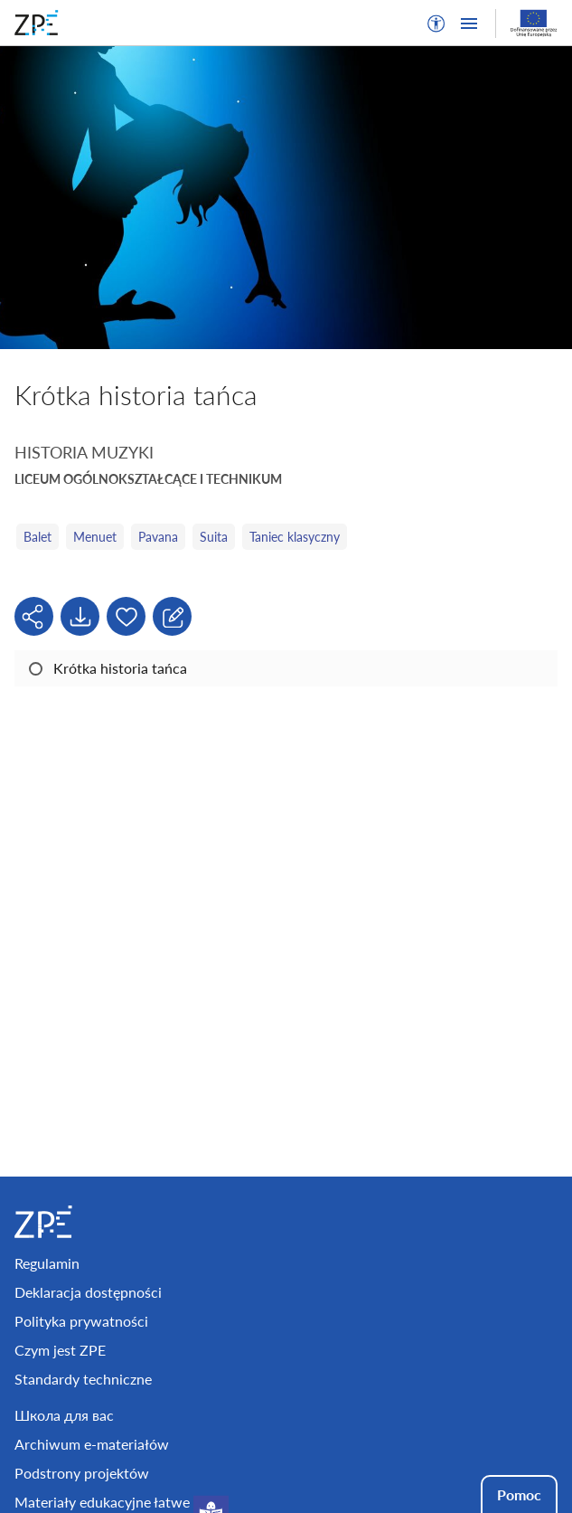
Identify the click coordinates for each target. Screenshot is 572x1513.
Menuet (95, 536)
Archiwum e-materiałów (91, 1443)
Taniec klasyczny (294, 536)
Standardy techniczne (83, 1378)
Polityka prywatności (81, 1320)
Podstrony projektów (81, 1472)
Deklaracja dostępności (88, 1291)
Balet (37, 536)
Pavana (158, 536)
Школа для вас (64, 1414)
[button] (436, 23)
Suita (214, 536)
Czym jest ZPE (60, 1349)
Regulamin (47, 1263)
